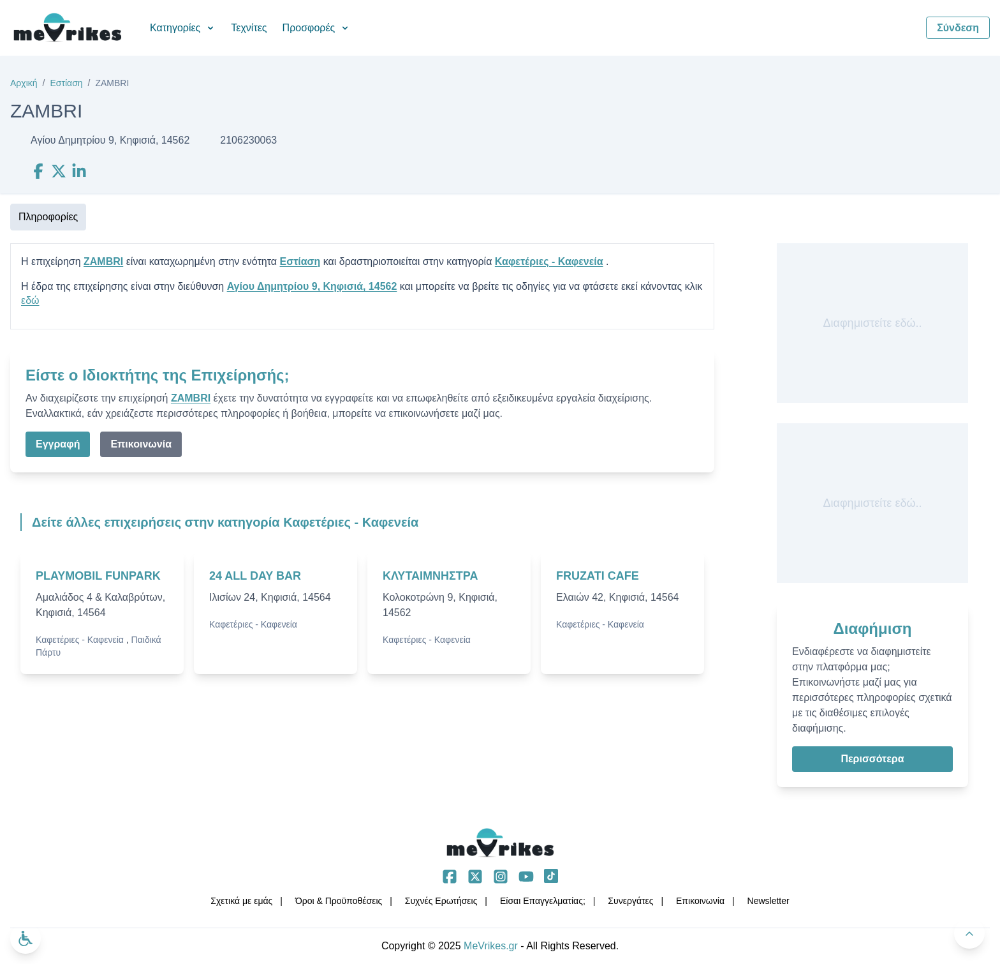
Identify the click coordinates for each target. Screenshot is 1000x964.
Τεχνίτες (249, 27)
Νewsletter (768, 901)
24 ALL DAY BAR (255, 575)
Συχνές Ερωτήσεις (441, 901)
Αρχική (24, 83)
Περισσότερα (872, 758)
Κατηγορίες (183, 27)
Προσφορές (317, 27)
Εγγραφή (58, 444)
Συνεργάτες (630, 901)
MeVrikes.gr (491, 945)
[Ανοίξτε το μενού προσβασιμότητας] (25, 938)
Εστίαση (66, 83)
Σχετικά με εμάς (241, 901)
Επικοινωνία (141, 444)
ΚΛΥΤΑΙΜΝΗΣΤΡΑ (430, 575)
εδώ (30, 300)
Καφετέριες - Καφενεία (549, 261)
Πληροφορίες (48, 216)
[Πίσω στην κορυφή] (969, 933)
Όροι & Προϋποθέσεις (338, 901)
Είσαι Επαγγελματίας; (542, 901)
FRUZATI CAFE (597, 575)
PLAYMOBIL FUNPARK (98, 575)
